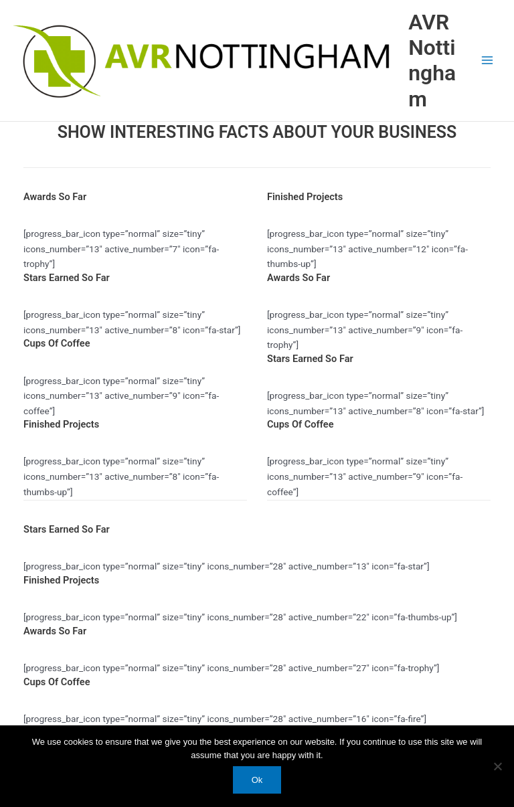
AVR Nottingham (432, 60)
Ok (257, 780)
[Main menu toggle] (487, 60)
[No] (497, 766)
